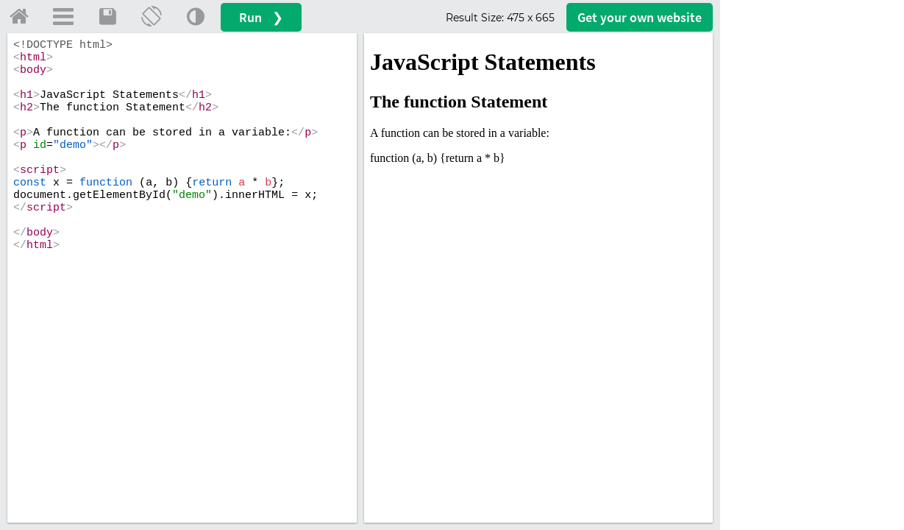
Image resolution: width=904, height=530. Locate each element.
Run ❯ (261, 17)
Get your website (639, 17)
